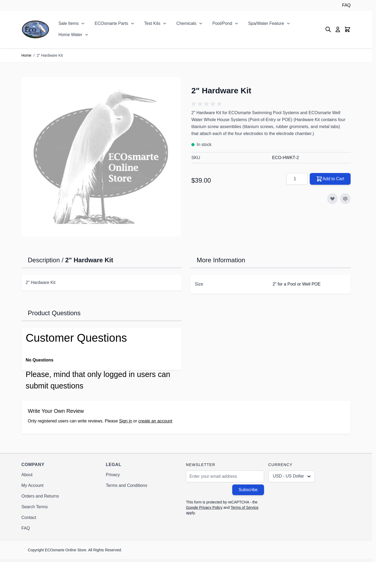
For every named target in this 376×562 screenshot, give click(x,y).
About (27, 474)
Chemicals (186, 23)
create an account (155, 421)
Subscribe (248, 489)
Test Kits (152, 23)
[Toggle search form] (328, 29)
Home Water (70, 34)
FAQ (346, 5)
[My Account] (338, 29)
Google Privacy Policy (204, 507)
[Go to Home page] (35, 29)
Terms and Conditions (126, 485)
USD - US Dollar (292, 476)
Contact (28, 517)
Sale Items (69, 23)
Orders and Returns (40, 496)
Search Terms (34, 507)
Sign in (125, 421)
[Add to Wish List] (332, 198)
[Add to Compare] (345, 198)
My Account (32, 485)
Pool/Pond (222, 23)
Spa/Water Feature (266, 23)
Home (26, 55)
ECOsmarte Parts (111, 23)
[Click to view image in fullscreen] (101, 157)
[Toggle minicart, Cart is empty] (347, 29)
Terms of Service (244, 507)
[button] (207, 104)
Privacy (113, 474)
